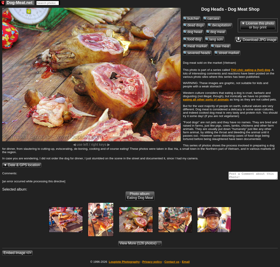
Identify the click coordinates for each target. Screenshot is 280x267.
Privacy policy (152, 263)
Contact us (171, 263)
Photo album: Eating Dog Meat (140, 197)
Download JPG (256, 39)
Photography (124, 263)
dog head (194, 32)
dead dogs (195, 25)
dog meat (217, 32)
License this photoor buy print (260, 25)
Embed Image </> (17, 254)
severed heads (198, 53)
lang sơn (216, 39)
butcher (193, 19)
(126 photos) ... (140, 244)
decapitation (221, 25)
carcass (213, 19)
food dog (194, 39)
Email (186, 263)
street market (229, 53)
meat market (197, 46)
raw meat (222, 46)
